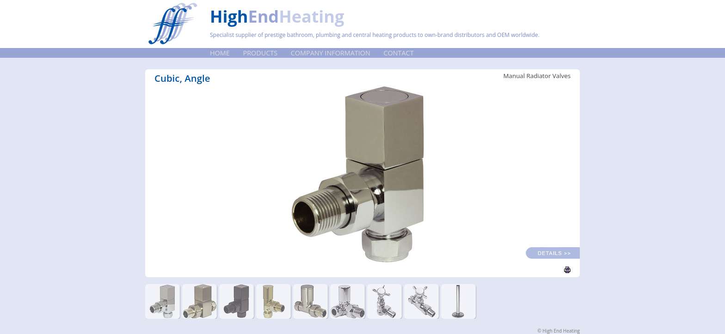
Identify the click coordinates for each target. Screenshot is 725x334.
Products (260, 53)
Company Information (330, 53)
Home (220, 53)
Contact (399, 53)
